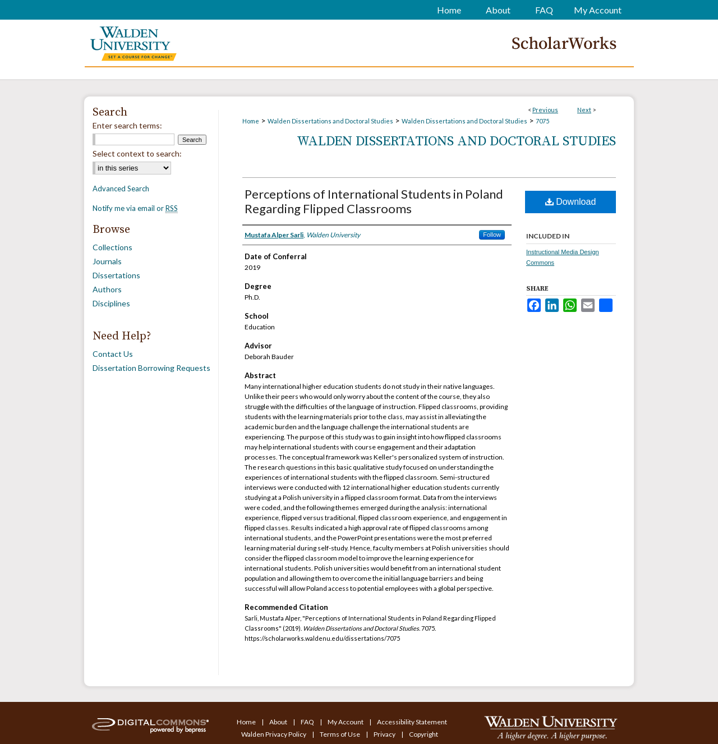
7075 (542, 121)
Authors (107, 289)
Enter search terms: (127, 125)
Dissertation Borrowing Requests (151, 368)
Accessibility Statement (412, 722)
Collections (112, 247)
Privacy (385, 734)
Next (584, 109)
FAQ (308, 722)
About (278, 722)
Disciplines (111, 303)
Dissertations (116, 275)
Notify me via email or (135, 208)
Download (570, 201)
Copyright (423, 734)
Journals (107, 261)
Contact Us (113, 354)
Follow (492, 234)
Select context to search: (137, 153)
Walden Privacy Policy (274, 734)
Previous (545, 109)
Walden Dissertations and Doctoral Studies (330, 121)
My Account (346, 722)
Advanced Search (121, 188)
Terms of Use (340, 734)
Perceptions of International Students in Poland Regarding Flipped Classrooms (374, 201)
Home (250, 121)
